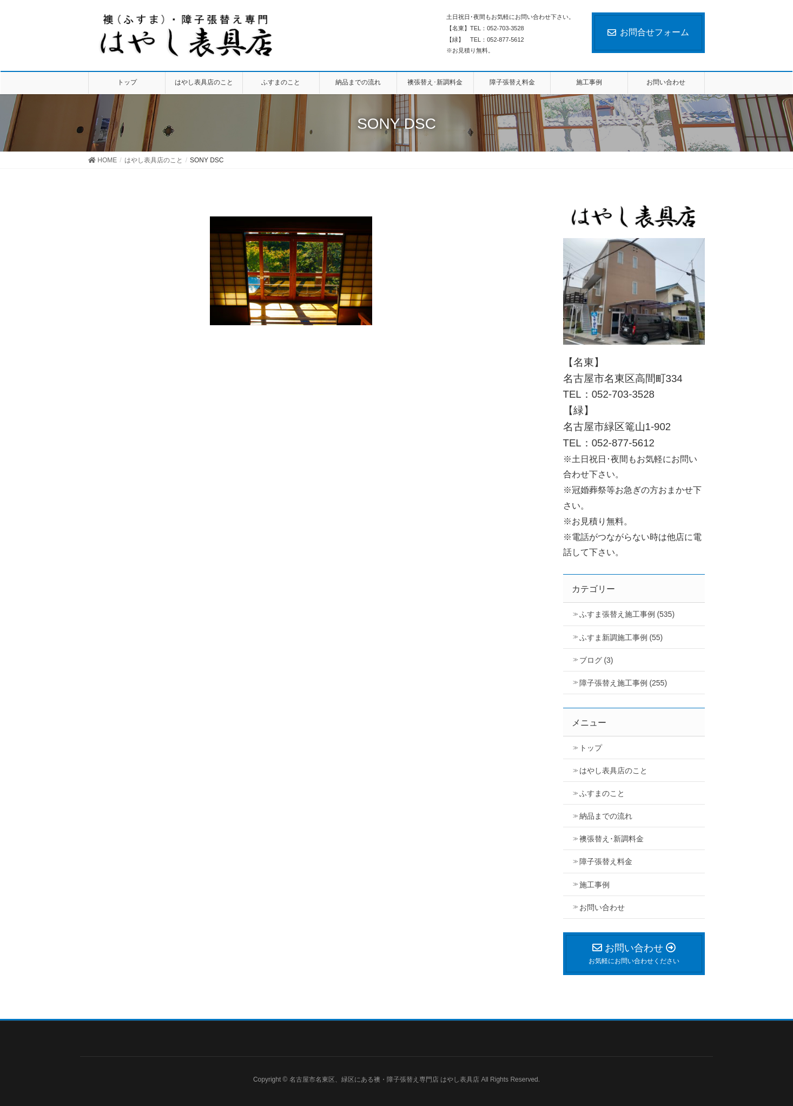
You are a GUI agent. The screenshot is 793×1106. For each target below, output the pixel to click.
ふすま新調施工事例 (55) (621, 637)
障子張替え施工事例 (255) (623, 683)
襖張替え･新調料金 (611, 838)
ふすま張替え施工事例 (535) (627, 614)
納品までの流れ (605, 816)
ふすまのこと (602, 793)
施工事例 (594, 884)
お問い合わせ (602, 907)
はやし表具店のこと (613, 770)
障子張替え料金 (605, 861)
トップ (590, 747)
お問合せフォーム (648, 32)
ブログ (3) (596, 660)
